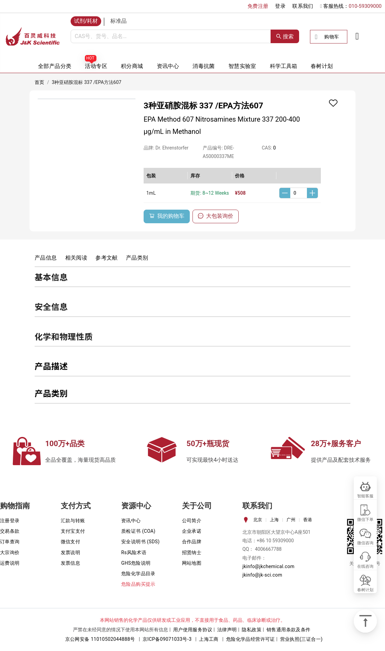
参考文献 (106, 257)
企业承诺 (192, 531)
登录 (280, 6)
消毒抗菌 (203, 66)
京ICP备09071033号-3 (167, 639)
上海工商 (209, 639)
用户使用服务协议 (192, 629)
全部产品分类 (54, 66)
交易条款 (10, 531)
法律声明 (227, 629)
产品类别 (137, 257)
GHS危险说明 (136, 563)
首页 (39, 82)
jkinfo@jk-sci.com (262, 575)
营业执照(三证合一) (301, 639)
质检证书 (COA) (138, 531)
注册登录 (10, 520)
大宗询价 (10, 552)
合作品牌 (192, 541)
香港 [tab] (307, 519)
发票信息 (70, 563)
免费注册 (258, 6)
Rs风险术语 (133, 552)
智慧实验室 (242, 66)
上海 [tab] (274, 519)
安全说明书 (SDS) (140, 541)
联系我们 (302, 6)
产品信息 (46, 257)
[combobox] (171, 36)
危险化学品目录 (138, 573)
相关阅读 (76, 257)
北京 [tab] (257, 519)
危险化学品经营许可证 (250, 639)
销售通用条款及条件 (289, 629)
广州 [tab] (291, 519)
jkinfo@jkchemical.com (268, 566)
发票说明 (70, 552)
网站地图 (192, 563)
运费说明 (10, 563)
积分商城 (132, 66)
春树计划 (322, 66)
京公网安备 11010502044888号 (100, 639)
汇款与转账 (73, 520)
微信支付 (70, 541)
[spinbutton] (299, 193)
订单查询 (10, 541)
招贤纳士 (192, 552)
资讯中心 (168, 66)
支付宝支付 (73, 531)
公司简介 (192, 520)
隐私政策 (251, 629)
